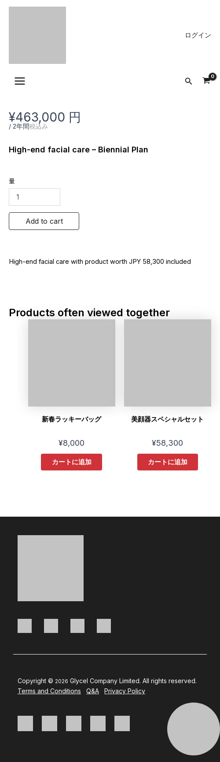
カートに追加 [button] (72, 462)
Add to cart (44, 221)
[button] (189, 81)
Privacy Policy (124, 691)
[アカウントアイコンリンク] (198, 35)
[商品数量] (34, 197)
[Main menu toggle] (20, 81)
